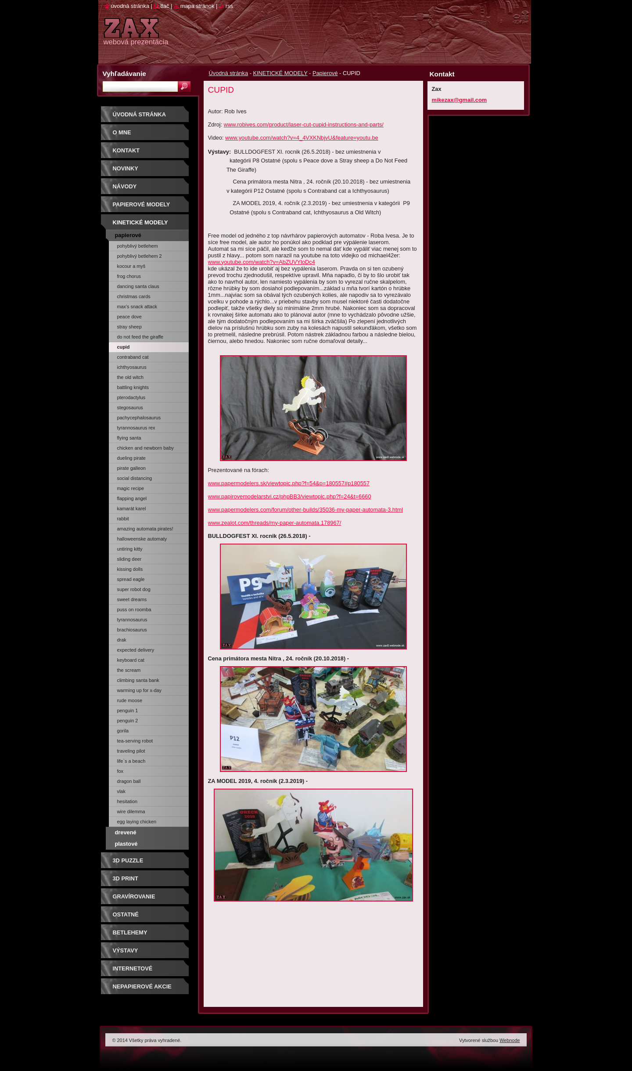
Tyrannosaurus (132, 619)
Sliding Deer (129, 559)
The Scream (129, 670)
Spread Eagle (131, 579)
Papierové (325, 73)
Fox (120, 771)
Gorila (123, 730)
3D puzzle (128, 860)
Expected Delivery (135, 650)
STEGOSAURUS (130, 407)
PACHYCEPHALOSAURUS (139, 417)
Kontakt (126, 150)
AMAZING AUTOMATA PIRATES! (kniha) (145, 530)
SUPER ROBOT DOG (134, 589)
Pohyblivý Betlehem (137, 246)
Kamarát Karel (131, 508)
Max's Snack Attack (137, 306)
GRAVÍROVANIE (134, 896)
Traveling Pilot (131, 751)
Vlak (121, 791)
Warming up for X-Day (139, 690)
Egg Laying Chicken (136, 821)
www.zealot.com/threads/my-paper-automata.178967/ (274, 522)
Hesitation (127, 801)
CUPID (123, 347)
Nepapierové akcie (142, 986)
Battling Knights (133, 387)
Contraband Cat (133, 357)
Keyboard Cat (130, 660)
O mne (122, 132)
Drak (121, 639)
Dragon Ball (129, 781)
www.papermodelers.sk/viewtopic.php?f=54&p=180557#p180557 (289, 483)
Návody (125, 186)
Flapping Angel (132, 498)
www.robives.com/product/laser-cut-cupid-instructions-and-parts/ (304, 124)
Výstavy (125, 950)
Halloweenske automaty (142, 538)
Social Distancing (134, 478)
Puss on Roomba (134, 609)
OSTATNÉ (126, 914)
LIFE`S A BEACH (131, 761)
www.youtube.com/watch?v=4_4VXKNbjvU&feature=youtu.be (301, 137)
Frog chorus (129, 276)
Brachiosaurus (132, 629)
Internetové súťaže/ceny (133, 971)
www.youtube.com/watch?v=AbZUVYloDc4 (261, 262)
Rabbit (123, 518)
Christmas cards (134, 296)
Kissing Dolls (130, 569)
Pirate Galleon (131, 468)
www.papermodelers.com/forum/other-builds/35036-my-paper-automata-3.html (305, 509)
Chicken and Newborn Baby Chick (145, 449)
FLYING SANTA (129, 437)
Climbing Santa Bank (138, 680)
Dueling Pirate (131, 458)
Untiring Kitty (130, 549)
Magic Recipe (130, 488)
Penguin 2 (127, 720)
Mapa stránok (197, 6)
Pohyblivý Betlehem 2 (139, 256)
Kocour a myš (131, 266)
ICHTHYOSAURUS (132, 367)
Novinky (125, 168)
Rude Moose (129, 700)
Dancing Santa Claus (138, 286)
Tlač (164, 6)
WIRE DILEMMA (131, 811)
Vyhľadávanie (124, 73)
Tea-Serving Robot (135, 740)
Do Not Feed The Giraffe (140, 336)
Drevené (125, 832)
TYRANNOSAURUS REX (136, 427)
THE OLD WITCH (130, 377)
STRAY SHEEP (129, 326)
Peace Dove (129, 316)
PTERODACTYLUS (131, 397)
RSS (229, 6)
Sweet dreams (132, 599)
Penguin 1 (127, 710)
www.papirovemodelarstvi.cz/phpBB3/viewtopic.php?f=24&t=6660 (289, 496)
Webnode (509, 1040)
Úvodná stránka (228, 73)
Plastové (126, 843)
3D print (125, 878)
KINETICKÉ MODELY (280, 73)
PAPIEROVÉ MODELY (141, 204)
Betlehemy (130, 932)
